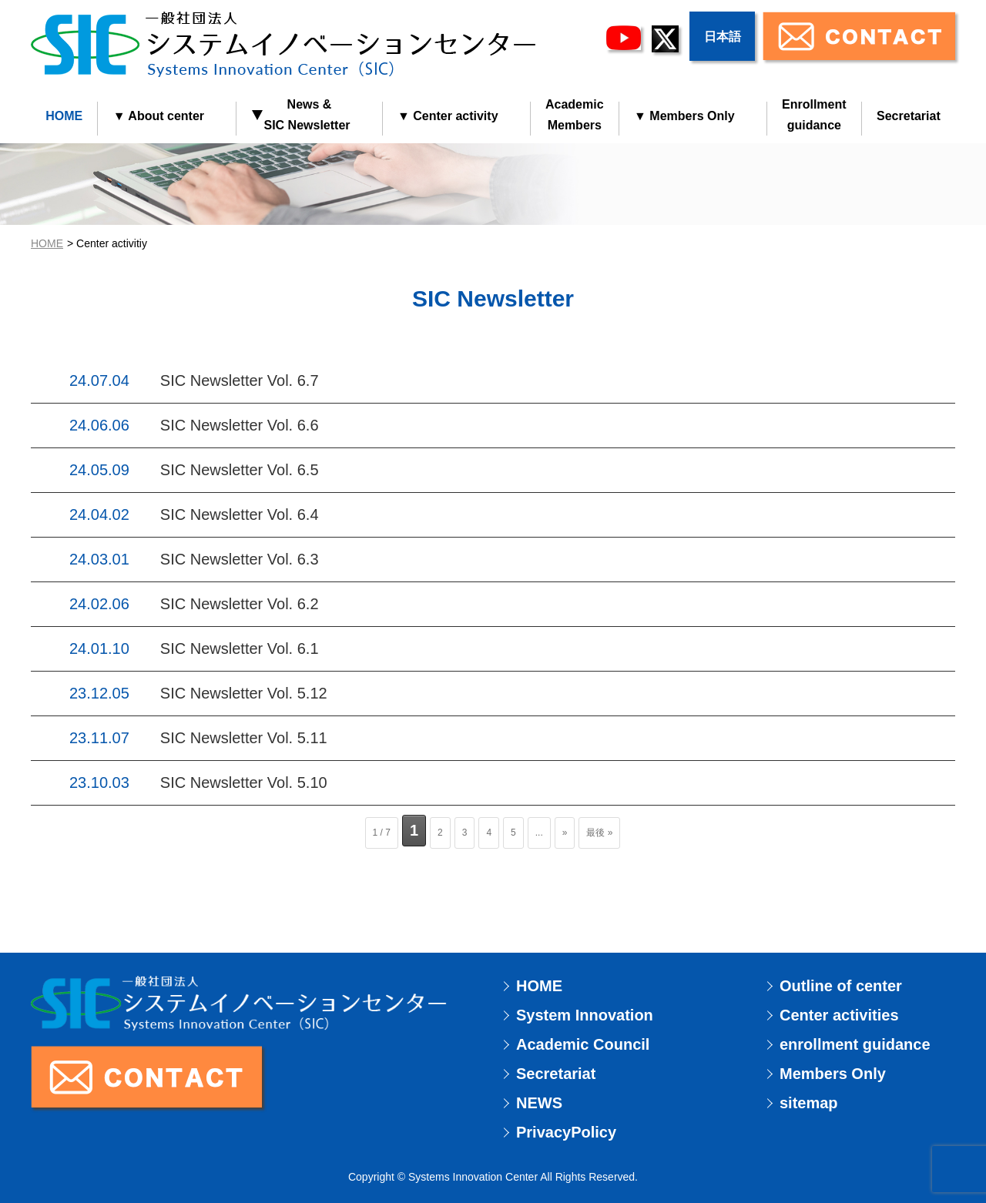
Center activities (839, 1015)
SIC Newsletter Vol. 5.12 (243, 693)
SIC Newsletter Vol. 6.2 (239, 603)
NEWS (539, 1102)
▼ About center (158, 115)
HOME (63, 115)
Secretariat (909, 115)
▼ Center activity (447, 115)
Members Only (833, 1073)
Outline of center (841, 985)
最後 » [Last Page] (599, 832)
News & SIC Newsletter (300, 115)
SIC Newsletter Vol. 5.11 (243, 737)
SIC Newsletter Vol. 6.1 (239, 648)
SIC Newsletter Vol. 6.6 (239, 425)
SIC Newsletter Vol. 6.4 (239, 514)
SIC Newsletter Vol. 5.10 (243, 782)
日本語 (722, 36)
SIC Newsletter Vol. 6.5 (239, 469)
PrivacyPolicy (566, 1132)
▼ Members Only (684, 115)
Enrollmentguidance (814, 115)
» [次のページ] (565, 832)
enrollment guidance (855, 1044)
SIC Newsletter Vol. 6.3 (239, 559)
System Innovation (584, 1015)
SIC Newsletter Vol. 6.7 (239, 380)
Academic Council (582, 1044)
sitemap (809, 1102)
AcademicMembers (574, 115)
